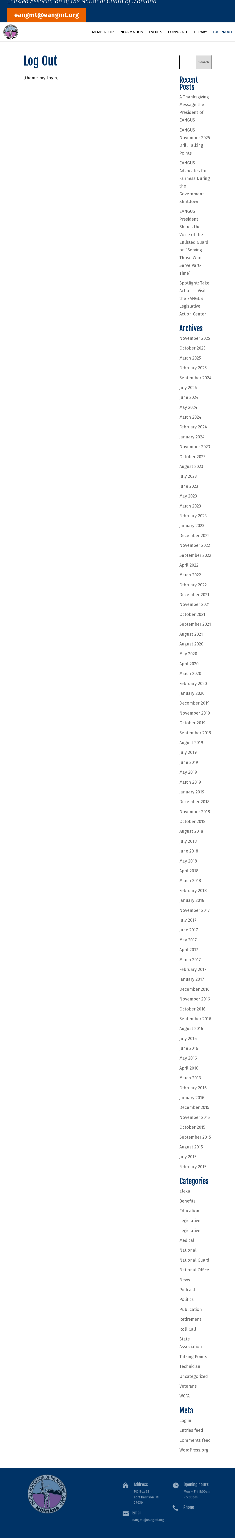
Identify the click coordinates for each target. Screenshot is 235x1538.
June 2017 (188, 930)
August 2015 (191, 1147)
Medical (186, 1240)
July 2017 (188, 920)
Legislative (189, 1220)
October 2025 (192, 348)
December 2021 (194, 594)
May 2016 (188, 1058)
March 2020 (190, 673)
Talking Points (193, 1356)
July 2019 (188, 752)
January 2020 (192, 693)
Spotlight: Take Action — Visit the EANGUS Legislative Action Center (194, 298)
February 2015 (192, 1166)
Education (189, 1210)
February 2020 (193, 683)
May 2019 (188, 772)
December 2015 (194, 1107)
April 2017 (188, 949)
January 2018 (191, 900)
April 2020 (189, 663)
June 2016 (188, 1048)
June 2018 (188, 851)
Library (200, 32)
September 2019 (195, 733)
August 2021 (191, 634)
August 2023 (191, 466)
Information (131, 32)
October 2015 (192, 1127)
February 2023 (193, 515)
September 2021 (195, 624)
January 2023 (191, 525)
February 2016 (193, 1088)
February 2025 (193, 368)
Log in (185, 1420)
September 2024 (195, 378)
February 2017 (192, 969)
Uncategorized (193, 1376)
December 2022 (194, 535)
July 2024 (188, 387)
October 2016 (192, 1009)
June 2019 (188, 762)
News (184, 1280)
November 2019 (194, 713)
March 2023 (190, 506)
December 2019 (194, 703)
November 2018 (194, 811)
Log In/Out (223, 32)
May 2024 (188, 407)
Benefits (187, 1201)
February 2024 (193, 427)
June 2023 (188, 486)
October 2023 (192, 456)
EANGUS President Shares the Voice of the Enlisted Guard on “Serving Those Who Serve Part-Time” (193, 242)
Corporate (178, 32)
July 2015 (188, 1156)
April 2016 (188, 1068)
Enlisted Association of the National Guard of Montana (82, 2)
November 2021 (194, 604)
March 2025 (190, 358)
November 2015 (194, 1117)
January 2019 (191, 792)
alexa (184, 1191)
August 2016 (191, 1028)
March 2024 (190, 417)
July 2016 (188, 1038)
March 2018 (190, 880)
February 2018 (193, 890)
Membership (103, 32)
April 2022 (188, 565)
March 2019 (190, 782)
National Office (194, 1270)
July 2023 (188, 476)
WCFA (184, 1396)
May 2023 (188, 496)
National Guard (194, 1260)
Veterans (188, 1386)
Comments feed (195, 1440)
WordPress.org (193, 1450)
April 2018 (188, 870)
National (188, 1250)
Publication (190, 1309)
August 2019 (191, 742)
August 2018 (191, 831)
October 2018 (192, 821)
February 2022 (193, 585)
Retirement (190, 1319)
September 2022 (195, 555)
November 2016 (194, 999)
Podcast (187, 1289)
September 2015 (195, 1137)
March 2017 (190, 959)
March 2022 (190, 575)
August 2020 (191, 644)
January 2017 (191, 979)
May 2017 (188, 940)
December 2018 (194, 801)
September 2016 (195, 1018)
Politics (186, 1299)
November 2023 (194, 446)
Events (155, 32)
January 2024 (192, 437)
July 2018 (188, 841)
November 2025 (194, 338)
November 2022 (194, 545)
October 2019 (192, 723)
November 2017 (194, 910)
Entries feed (191, 1430)
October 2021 (192, 614)
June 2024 (188, 397)
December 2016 (194, 989)
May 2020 (188, 653)
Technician (189, 1366)
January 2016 (191, 1097)
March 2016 (190, 1078)
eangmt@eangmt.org (46, 15)
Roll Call (187, 1329)
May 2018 (188, 861)
